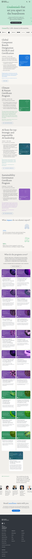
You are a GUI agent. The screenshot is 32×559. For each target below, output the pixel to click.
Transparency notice (4, 527)
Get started (3, 547)
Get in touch (23, 541)
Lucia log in (3, 554)
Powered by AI (4, 543)
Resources (13, 541)
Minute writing (4, 535)
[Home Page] (5, 520)
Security (22, 539)
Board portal (4, 533)
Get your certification (7, 213)
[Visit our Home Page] (5, 2)
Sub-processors (4, 528)
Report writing (4, 541)
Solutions (4, 530)
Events (13, 539)
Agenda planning (4, 537)
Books (13, 535)
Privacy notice (3, 526)
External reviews (4, 539)
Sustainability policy (4, 528)
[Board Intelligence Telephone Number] (26, 1)
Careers (22, 535)
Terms (2, 525)
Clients (22, 537)
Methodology (14, 533)
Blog (12, 537)
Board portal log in (5, 552)
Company (22, 533)
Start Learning (16, 510)
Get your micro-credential (8, 168)
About (22, 530)
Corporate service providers (6, 545)
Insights (13, 530)
